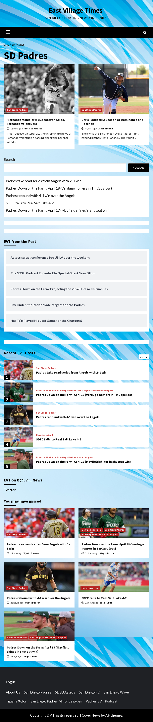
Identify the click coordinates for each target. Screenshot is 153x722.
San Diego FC (89, 692)
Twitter (10, 490)
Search (9, 159)
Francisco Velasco (32, 128)
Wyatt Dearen (31, 553)
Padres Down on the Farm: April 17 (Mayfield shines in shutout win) (58, 210)
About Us (13, 692)
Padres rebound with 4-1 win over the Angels (40, 195)
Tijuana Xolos (16, 701)
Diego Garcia (106, 553)
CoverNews (91, 715)
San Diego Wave (116, 692)
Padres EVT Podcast (102, 701)
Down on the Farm (46, 390)
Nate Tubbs (105, 602)
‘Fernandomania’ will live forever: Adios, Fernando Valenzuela (36, 122)
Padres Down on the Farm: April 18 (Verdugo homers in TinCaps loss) (59, 188)
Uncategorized (44, 435)
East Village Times (75, 10)
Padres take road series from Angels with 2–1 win (43, 181)
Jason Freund (105, 128)
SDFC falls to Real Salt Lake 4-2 (30, 203)
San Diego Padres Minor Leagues (95, 390)
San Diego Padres (16, 109)
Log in (10, 682)
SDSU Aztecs (65, 692)
